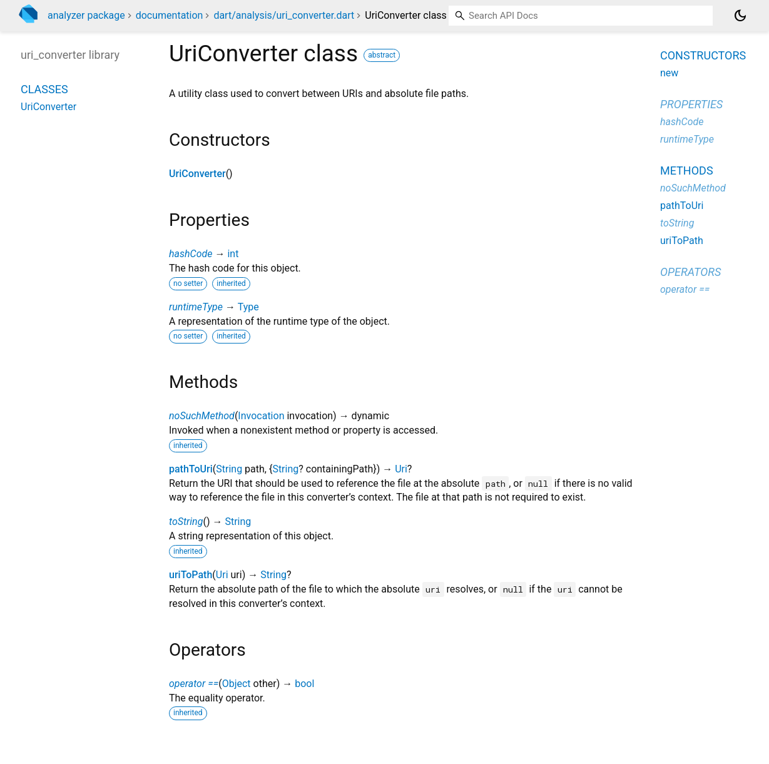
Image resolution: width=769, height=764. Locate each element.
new (669, 73)
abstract (381, 55)
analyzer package (86, 15)
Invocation (261, 416)
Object (236, 684)
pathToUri (191, 469)
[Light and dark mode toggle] (740, 16)
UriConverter (197, 174)
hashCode (190, 254)
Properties (691, 104)
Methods (686, 170)
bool (304, 684)
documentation (169, 15)
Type (248, 307)
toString (186, 521)
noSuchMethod (202, 416)
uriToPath (190, 575)
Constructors (703, 55)
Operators (690, 271)
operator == (193, 684)
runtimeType (196, 307)
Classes (44, 89)
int (232, 254)
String (229, 469)
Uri (401, 469)
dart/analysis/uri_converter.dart (283, 15)
